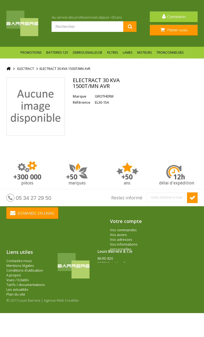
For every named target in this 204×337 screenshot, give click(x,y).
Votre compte (126, 221)
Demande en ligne (32, 213)
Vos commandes (123, 230)
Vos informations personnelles (124, 246)
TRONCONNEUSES (170, 52)
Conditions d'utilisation (24, 287)
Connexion (176, 16)
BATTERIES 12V (57, 52)
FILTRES (112, 52)
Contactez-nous (19, 277)
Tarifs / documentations (25, 301)
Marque (79, 96)
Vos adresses (121, 239)
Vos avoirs (118, 234)
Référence (81, 102)
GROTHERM (104, 96)
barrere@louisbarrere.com (119, 294)
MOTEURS (144, 52)
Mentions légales (20, 282)
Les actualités (17, 306)
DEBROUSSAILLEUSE (87, 52)
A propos (13, 291)
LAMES (127, 52)
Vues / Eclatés (17, 296)
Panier (176, 29)
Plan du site (15, 311)
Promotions (30, 52)
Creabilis (72, 324)
